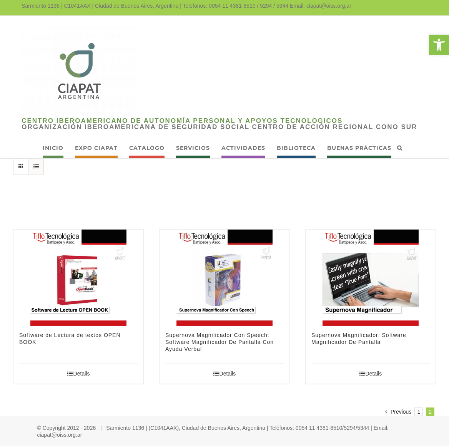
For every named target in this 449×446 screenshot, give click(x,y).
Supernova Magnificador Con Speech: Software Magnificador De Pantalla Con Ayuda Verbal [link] (219, 342)
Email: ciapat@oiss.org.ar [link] (320, 6)
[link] (439, 45)
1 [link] (418, 412)
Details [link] (81, 374)
